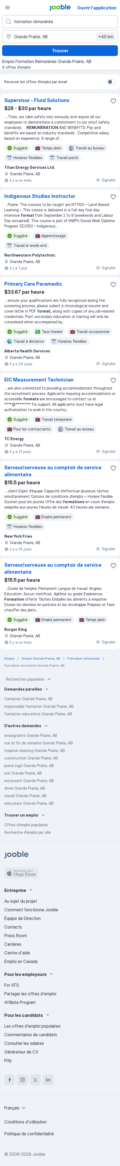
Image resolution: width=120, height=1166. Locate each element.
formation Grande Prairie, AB (28, 698)
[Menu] (7, 7)
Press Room (15, 935)
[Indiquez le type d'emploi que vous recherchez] (60, 21)
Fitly (8, 1060)
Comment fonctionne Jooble (31, 909)
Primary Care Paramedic (33, 284)
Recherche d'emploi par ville (27, 832)
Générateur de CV (21, 1052)
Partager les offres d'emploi (30, 993)
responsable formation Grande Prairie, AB (39, 706)
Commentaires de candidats (30, 1034)
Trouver (60, 50)
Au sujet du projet (20, 901)
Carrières (12, 944)
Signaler (105, 180)
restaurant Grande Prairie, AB (29, 780)
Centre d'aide (17, 952)
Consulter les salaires (24, 1043)
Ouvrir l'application (97, 7)
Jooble (38, 1154)
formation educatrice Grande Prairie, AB (38, 714)
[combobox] (15, 1107)
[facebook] (9, 1079)
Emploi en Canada (21, 961)
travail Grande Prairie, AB (25, 795)
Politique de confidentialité (29, 1133)
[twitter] (35, 1079)
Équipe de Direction (22, 918)
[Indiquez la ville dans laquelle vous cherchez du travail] (60, 36)
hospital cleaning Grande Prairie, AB (34, 750)
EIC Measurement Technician (39, 380)
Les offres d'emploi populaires (32, 1026)
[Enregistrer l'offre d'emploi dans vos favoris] (113, 101)
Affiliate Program (20, 1002)
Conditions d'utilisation (25, 1122)
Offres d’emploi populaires (26, 824)
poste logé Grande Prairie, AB (29, 765)
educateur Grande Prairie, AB (29, 803)
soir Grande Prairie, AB (23, 773)
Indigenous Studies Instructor (39, 196)
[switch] (111, 82)
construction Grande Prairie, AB (31, 758)
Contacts (13, 927)
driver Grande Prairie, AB (24, 788)
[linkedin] (48, 1079)
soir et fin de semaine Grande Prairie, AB (38, 743)
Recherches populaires (29, 679)
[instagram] (22, 1079)
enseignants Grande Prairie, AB (30, 735)
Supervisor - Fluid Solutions (36, 100)
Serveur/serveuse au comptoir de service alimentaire (53, 471)
